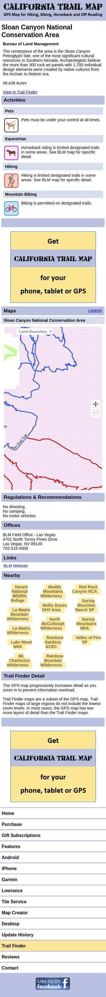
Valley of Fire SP (88, 639)
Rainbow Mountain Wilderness (51, 660)
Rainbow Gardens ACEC (54, 642)
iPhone (9, 868)
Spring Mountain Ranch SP (85, 605)
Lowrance (12, 890)
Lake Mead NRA (21, 644)
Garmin (9, 879)
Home (8, 813)
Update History (18, 934)
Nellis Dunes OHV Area (54, 607)
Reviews (11, 957)
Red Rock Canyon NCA (85, 589)
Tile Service (14, 901)
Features (11, 846)
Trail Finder (14, 945)
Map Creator (15, 912)
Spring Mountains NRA (86, 623)
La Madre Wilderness (18, 630)
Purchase (12, 824)
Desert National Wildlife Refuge (19, 594)
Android (10, 857)
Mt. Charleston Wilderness (18, 660)
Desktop (10, 923)
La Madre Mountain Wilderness (18, 614)
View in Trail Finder (20, 92)
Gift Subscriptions (21, 835)
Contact (10, 968)
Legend (95, 310)
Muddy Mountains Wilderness (51, 591)
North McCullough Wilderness (52, 623)
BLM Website (16, 566)
